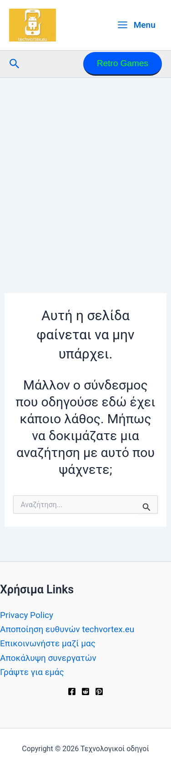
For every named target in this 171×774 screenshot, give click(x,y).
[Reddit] (85, 691)
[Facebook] (72, 691)
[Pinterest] (99, 691)
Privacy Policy (26, 615)
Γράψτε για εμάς (32, 672)
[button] (14, 64)
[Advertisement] (85, 168)
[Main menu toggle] (136, 25)
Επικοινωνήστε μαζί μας (48, 643)
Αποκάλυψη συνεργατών (48, 658)
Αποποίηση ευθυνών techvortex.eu (67, 629)
